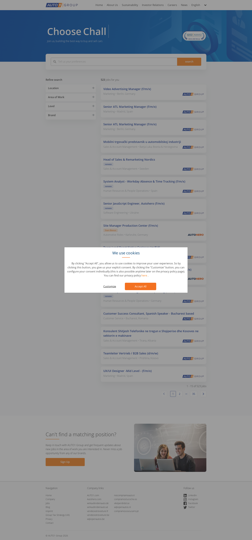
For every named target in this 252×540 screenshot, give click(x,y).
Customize (109, 286)
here (144, 275)
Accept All (140, 286)
